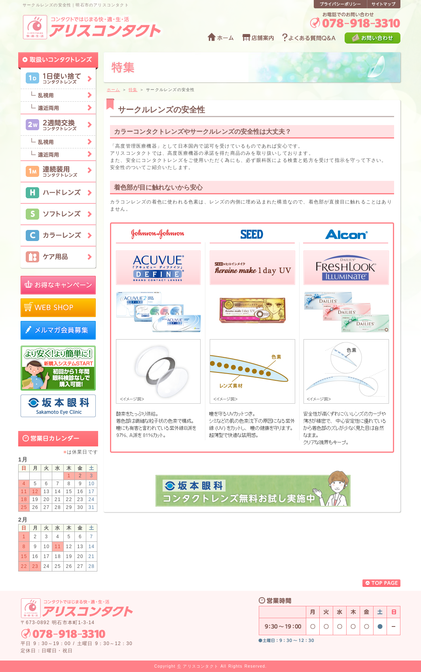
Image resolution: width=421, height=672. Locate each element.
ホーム (113, 89)
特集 (133, 89)
